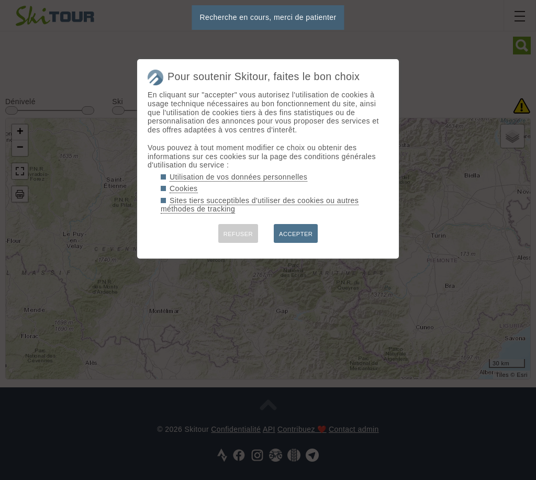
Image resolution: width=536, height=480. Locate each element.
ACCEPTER (295, 234)
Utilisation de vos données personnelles (238, 177)
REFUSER (238, 234)
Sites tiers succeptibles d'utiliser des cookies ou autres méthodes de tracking (260, 205)
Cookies (184, 188)
